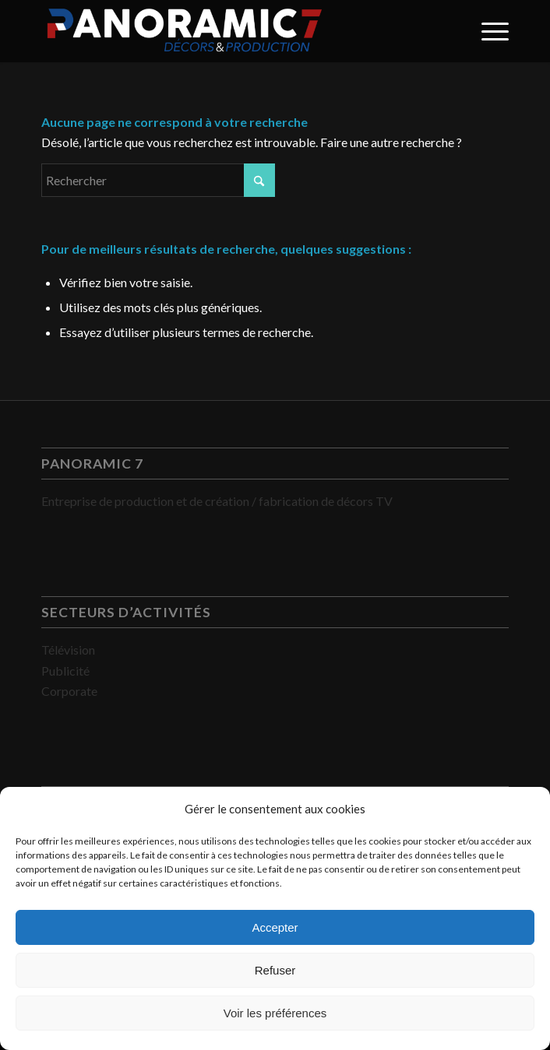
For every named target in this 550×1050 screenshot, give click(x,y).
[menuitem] (487, 31)
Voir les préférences (275, 1013)
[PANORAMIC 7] (228, 31)
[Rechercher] (158, 180)
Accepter (275, 927)
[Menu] (487, 31)
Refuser (275, 970)
